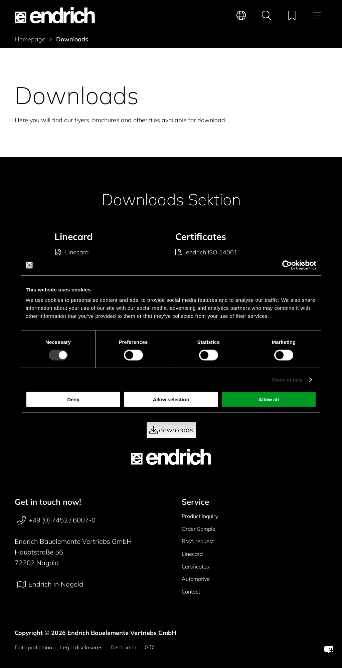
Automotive (196, 579)
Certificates (195, 566)
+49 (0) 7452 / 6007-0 (56, 520)
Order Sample (198, 528)
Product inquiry (200, 516)
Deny (73, 399)
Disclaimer (124, 647)
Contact (191, 591)
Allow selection (171, 399)
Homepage (30, 39)
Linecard (71, 252)
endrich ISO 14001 (206, 252)
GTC (150, 647)
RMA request (198, 541)
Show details (287, 379)
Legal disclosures (81, 647)
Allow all (269, 399)
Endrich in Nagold (50, 584)
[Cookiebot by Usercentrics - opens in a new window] (287, 265)
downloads (171, 430)
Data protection (33, 647)
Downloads (72, 39)
